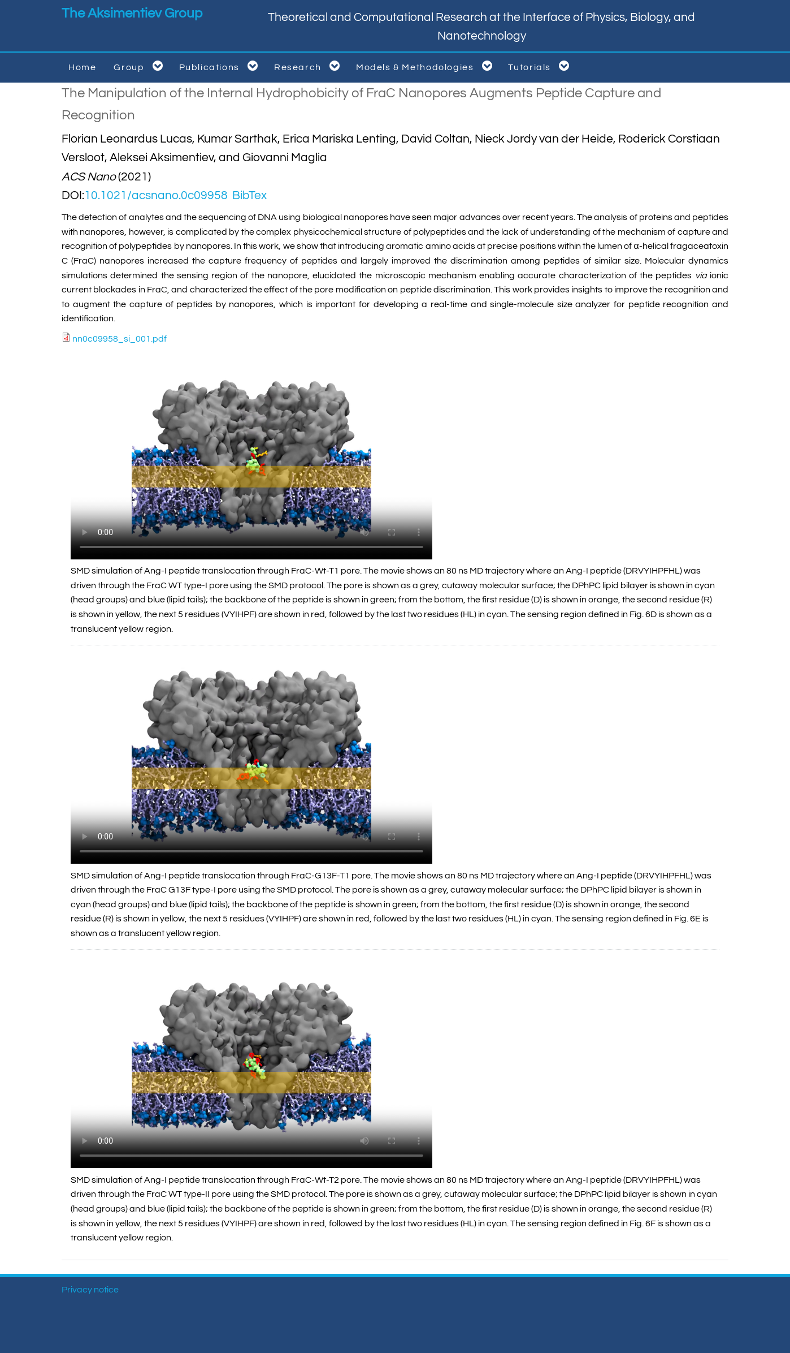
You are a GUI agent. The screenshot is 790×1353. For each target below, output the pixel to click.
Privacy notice (90, 1289)
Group (140, 66)
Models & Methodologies (426, 66)
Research (309, 66)
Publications (220, 66)
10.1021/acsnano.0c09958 (156, 195)
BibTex (249, 195)
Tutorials (541, 66)
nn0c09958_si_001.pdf (119, 338)
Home (82, 67)
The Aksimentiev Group (132, 13)
